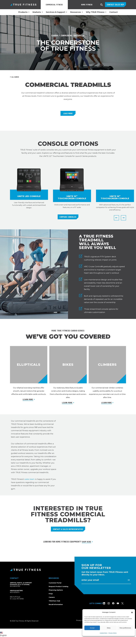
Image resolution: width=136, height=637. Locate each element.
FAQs (51, 594)
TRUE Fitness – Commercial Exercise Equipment (23, 5)
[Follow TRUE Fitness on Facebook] (116, 603)
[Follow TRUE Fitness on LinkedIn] (107, 603)
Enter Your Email (90, 580)
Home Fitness (76, 4)
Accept (92, 628)
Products (23, 12)
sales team (30, 479)
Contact (113, 12)
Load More (68, 113)
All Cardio (15, 77)
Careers (52, 597)
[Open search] (102, 5)
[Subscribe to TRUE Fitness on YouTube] (120, 603)
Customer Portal (55, 583)
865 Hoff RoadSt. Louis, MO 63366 (19, 598)
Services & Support (55, 12)
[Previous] (116, 217)
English (3, 634)
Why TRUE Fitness (95, 12)
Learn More (28, 399)
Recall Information (56, 604)
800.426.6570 (15, 592)
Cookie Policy (104, 633)
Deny (108, 628)
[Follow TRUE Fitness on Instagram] (111, 603)
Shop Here (86, 541)
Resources (75, 12)
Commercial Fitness (54, 4)
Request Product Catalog (58, 586)
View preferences (125, 628)
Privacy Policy (112, 633)
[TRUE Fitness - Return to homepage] (68, 570)
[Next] (123, 217)
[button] (132, 612)
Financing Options (56, 590)
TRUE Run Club (54, 601)
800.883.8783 (15, 586)
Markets (36, 12)
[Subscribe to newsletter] (128, 579)
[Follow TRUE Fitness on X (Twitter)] (125, 603)
